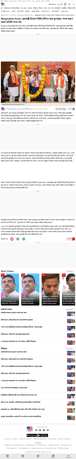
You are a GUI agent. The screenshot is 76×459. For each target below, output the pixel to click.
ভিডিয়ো (4, 348)
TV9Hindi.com (8, 445)
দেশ (49, 8)
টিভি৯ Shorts (6, 11)
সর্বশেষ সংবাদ (6, 309)
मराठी (19, 1)
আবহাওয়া (27, 11)
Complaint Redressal (39, 439)
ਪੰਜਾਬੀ (28, 1)
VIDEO (14, 11)
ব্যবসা (45, 8)
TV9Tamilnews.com (24, 448)
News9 (6, 1)
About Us (15, 439)
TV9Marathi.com (53, 445)
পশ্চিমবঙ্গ (35, 8)
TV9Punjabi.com (11, 448)
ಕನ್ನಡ (11, 1)
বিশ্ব (52, 8)
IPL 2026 (23, 8)
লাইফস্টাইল (57, 8)
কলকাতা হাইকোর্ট (35, 11)
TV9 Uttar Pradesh (63, 448)
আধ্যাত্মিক (64, 8)
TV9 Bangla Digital (11, 109)
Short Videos (7, 271)
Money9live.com (50, 448)
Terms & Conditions (64, 439)
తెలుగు (15, 1)
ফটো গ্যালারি (20, 11)
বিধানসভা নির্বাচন (15, 8)
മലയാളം (38, 1)
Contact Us (7, 439)
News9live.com (19, 445)
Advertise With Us (25, 439)
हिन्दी (2, 1)
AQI (61, 4)
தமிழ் (33, 1)
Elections (13, 15)
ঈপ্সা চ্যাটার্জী (25, 109)
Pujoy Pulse (64, 11)
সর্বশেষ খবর (7, 8)
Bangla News (5, 15)
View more (70, 271)
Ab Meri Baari (45, 11)
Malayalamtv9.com (38, 448)
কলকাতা (30, 8)
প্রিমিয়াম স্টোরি (71, 8)
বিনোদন (41, 8)
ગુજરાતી (24, 1)
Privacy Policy (51, 439)
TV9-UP (47, 1)
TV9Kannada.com (30, 445)
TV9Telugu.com (42, 445)
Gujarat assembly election (25, 15)
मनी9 (43, 1)
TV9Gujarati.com (65, 445)
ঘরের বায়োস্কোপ (55, 11)
